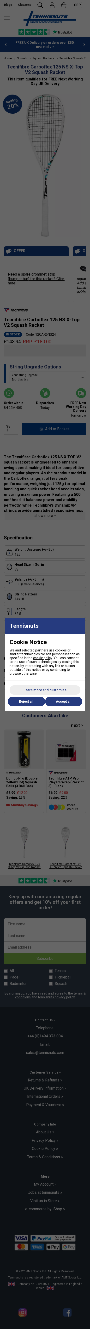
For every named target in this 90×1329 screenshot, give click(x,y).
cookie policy (42, 658)
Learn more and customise (45, 690)
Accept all (64, 701)
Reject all (26, 701)
